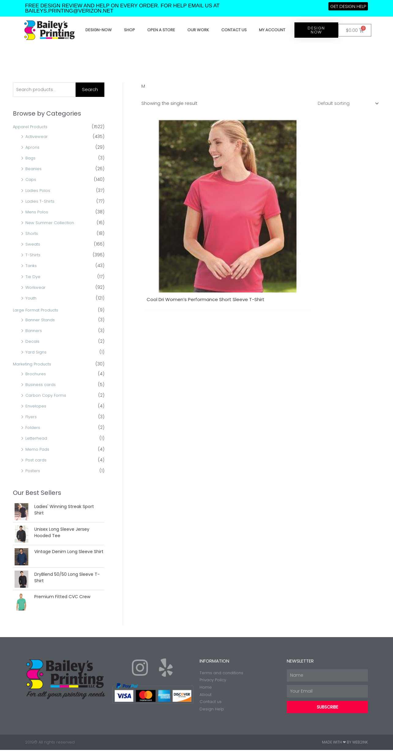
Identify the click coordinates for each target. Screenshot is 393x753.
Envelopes (36, 407)
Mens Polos (37, 212)
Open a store (161, 30)
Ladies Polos (39, 191)
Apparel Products (32, 127)
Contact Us (234, 30)
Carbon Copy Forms (47, 396)
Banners (34, 331)
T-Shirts (33, 256)
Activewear (37, 137)
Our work (198, 30)
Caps (31, 180)
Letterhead (37, 439)
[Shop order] (346, 103)
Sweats (33, 245)
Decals (32, 342)
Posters (33, 471)
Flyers (31, 418)
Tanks (31, 266)
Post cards (37, 460)
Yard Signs (36, 353)
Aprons (33, 148)
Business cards (42, 385)
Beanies (34, 169)
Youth (31, 299)
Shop (129, 30)
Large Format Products (38, 311)
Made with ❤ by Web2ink (345, 745)
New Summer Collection (51, 223)
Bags (31, 159)
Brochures (36, 374)
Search (90, 89)
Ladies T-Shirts (41, 202)
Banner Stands (41, 320)
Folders (33, 428)
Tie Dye (33, 277)
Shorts (32, 234)
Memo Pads (38, 450)
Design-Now (98, 30)
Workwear (36, 288)
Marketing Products (34, 365)
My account (272, 30)
